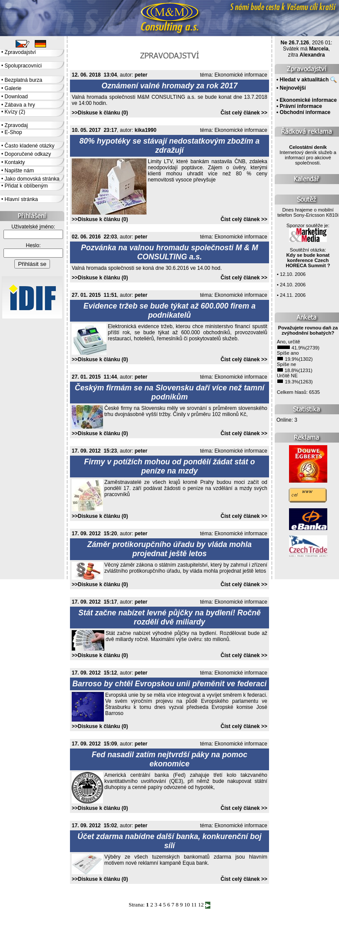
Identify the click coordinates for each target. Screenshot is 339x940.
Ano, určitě (288, 341)
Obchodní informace (305, 112)
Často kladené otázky (30, 146)
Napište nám (19, 171)
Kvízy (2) (15, 112)
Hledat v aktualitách (304, 80)
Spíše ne (286, 364)
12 (201, 904)
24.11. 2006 (293, 295)
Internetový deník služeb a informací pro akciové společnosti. (307, 154)
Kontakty (15, 162)
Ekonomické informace (241, 75)
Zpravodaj (16, 125)
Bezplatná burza (24, 80)
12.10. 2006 (293, 274)
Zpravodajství (20, 52)
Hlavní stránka (21, 199)
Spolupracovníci (23, 66)
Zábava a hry (20, 105)
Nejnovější (293, 88)
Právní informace (301, 106)
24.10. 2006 (293, 284)
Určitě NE (287, 375)
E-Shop (13, 132)
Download (16, 97)
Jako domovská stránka (32, 179)
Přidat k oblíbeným (26, 186)
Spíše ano (288, 353)
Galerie (13, 88)
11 (194, 904)
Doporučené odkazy (28, 154)
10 (187, 904)
